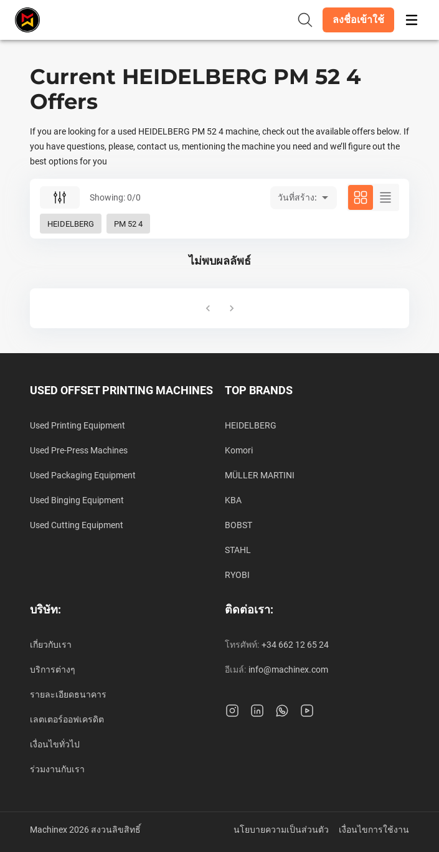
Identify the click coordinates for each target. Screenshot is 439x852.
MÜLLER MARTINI (260, 475)
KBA (233, 500)
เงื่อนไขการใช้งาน (374, 830)
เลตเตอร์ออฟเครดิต (67, 719)
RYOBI (237, 575)
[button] (358, 19)
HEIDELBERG (250, 425)
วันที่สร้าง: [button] (297, 197)
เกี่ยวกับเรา (51, 645)
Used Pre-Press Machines (79, 450)
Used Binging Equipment (77, 500)
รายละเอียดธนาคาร (68, 694)
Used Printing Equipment (77, 425)
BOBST (238, 525)
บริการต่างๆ (52, 669)
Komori (239, 450)
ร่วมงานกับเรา (57, 769)
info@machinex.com (288, 669)
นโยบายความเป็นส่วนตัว (281, 830)
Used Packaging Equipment (83, 475)
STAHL (238, 550)
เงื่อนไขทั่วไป (55, 744)
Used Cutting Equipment (76, 525)
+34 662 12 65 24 (295, 645)
